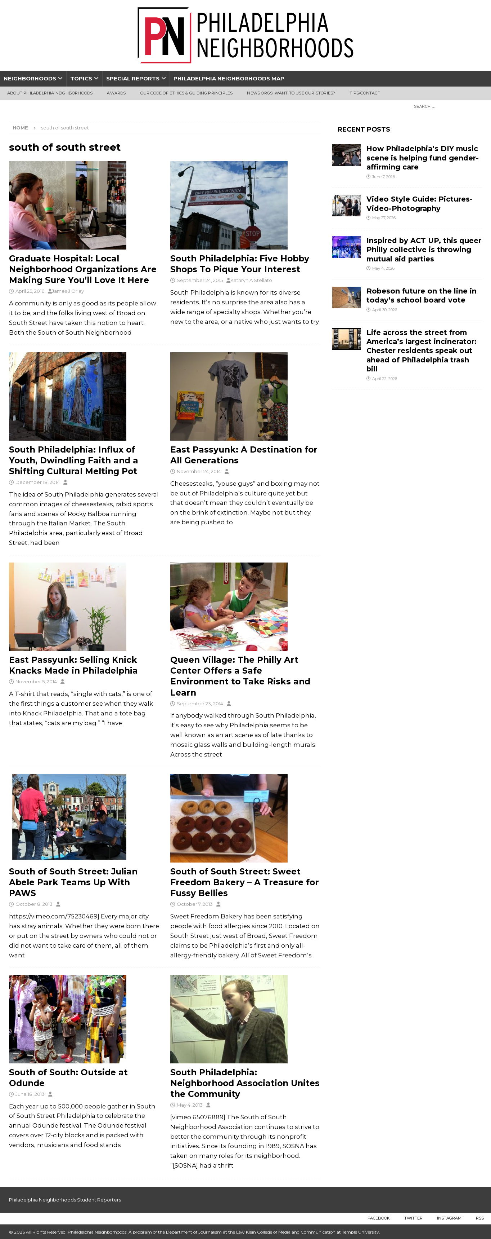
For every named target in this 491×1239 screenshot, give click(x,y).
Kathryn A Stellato (251, 280)
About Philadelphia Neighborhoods (50, 93)
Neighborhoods (30, 78)
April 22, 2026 (384, 378)
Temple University (360, 1232)
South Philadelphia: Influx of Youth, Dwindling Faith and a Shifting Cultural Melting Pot (73, 460)
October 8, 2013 (34, 904)
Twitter (413, 1218)
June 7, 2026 (383, 176)
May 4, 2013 (190, 1105)
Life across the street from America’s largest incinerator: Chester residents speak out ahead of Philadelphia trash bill (421, 351)
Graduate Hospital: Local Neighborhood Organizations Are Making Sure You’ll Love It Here (83, 269)
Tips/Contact (365, 93)
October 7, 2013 (195, 904)
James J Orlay (68, 291)
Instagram (449, 1218)
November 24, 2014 (199, 471)
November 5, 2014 (36, 681)
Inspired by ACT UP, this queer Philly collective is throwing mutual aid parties (423, 249)
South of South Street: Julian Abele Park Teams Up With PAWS (73, 882)
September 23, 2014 (200, 703)
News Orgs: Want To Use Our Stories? (291, 93)
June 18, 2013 (30, 1094)
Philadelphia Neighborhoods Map (229, 78)
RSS (480, 1218)
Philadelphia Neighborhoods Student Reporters (65, 1200)
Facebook (379, 1218)
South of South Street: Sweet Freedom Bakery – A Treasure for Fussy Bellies (244, 882)
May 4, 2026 (383, 268)
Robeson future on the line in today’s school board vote (421, 295)
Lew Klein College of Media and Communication (285, 1232)
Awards (116, 93)
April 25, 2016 (29, 291)
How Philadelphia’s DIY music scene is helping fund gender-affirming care (422, 157)
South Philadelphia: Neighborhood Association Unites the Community (245, 1083)
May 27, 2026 (384, 217)
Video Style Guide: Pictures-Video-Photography (419, 203)
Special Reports (132, 78)
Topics (81, 78)
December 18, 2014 (37, 482)
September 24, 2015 (200, 280)
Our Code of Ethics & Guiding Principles (186, 93)
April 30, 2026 (384, 309)
